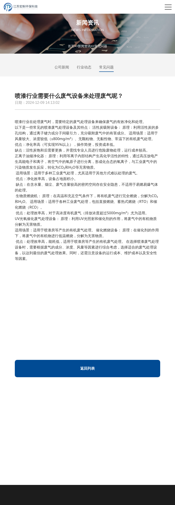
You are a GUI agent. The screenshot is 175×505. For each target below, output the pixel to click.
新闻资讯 (84, 46)
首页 (71, 46)
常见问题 (100, 46)
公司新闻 (61, 67)
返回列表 (87, 368)
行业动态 (84, 67)
